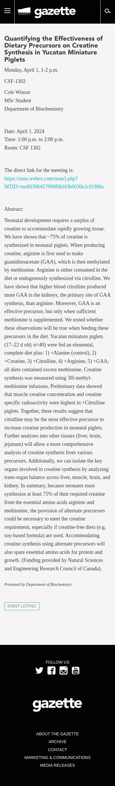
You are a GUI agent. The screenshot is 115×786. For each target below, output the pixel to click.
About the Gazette (57, 734)
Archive (57, 741)
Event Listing (21, 606)
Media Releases (57, 765)
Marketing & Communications (57, 757)
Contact (57, 749)
